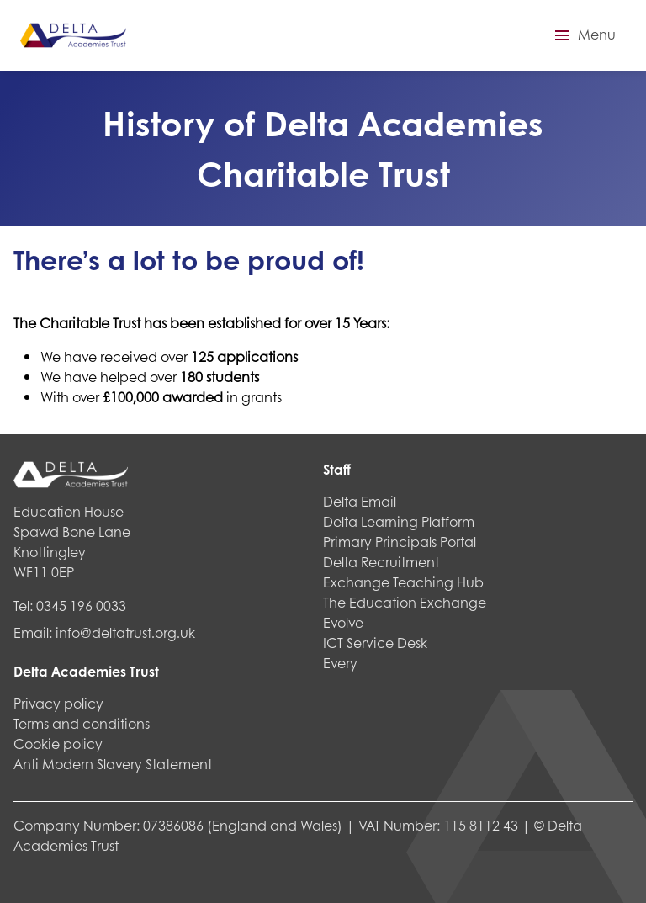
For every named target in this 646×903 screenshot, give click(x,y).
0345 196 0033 (81, 605)
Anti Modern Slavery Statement (112, 763)
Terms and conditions (81, 723)
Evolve (343, 622)
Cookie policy (58, 743)
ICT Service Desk (375, 642)
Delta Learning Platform (398, 521)
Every (340, 662)
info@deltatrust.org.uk (125, 632)
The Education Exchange (404, 602)
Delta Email (359, 501)
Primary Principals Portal (399, 541)
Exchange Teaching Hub (403, 582)
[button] (583, 35)
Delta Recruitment (381, 561)
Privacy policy (58, 703)
